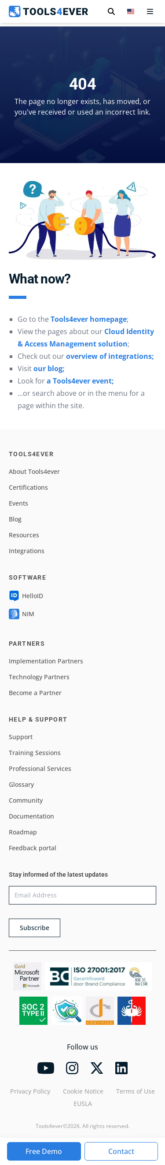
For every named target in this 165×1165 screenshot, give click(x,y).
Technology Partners (39, 677)
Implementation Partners (46, 661)
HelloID (26, 596)
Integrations (26, 551)
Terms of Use (135, 1091)
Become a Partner (35, 693)
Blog (15, 519)
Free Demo (44, 1151)
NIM (21, 614)
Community (26, 800)
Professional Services (40, 768)
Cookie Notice (83, 1091)
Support (21, 737)
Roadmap (23, 832)
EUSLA (82, 1103)
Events (18, 503)
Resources (24, 535)
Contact (121, 1151)
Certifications (28, 487)
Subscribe (34, 927)
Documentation (31, 816)
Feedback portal (32, 848)
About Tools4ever (34, 471)
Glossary (21, 784)
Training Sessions (35, 752)
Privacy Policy (30, 1091)
